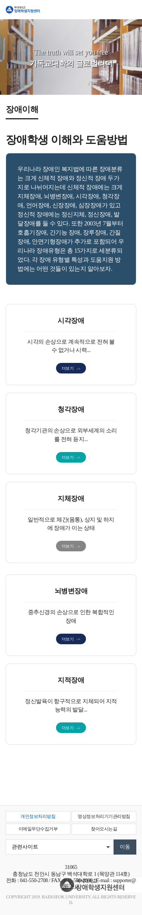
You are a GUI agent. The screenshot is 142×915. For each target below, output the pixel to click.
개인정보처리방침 (37, 816)
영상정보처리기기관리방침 (104, 816)
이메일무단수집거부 (38, 829)
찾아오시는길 (104, 829)
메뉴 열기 (130, 12)
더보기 (68, 368)
